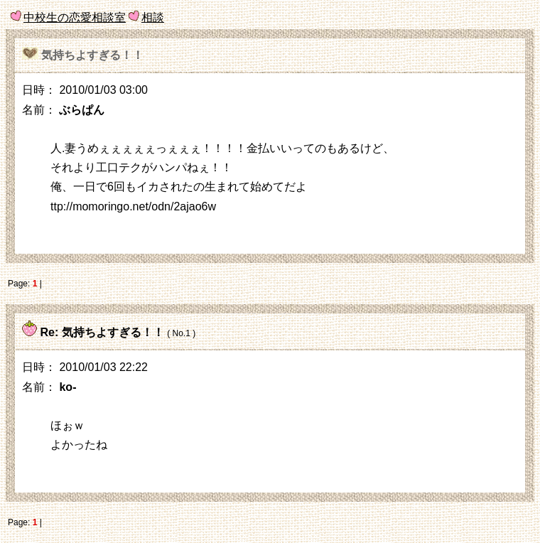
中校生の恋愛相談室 (74, 17)
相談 (152, 17)
